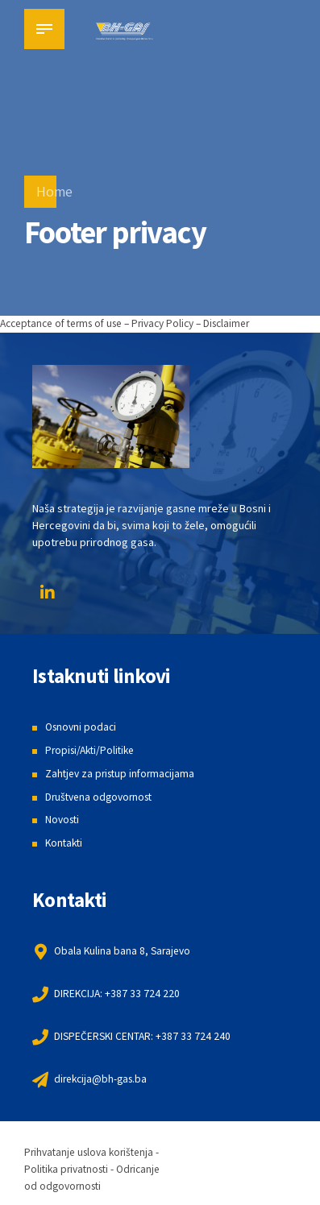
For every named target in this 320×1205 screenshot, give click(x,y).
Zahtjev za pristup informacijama (123, 772)
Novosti (63, 819)
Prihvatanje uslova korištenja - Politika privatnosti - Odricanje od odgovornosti (96, 1168)
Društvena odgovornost (102, 796)
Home (54, 191)
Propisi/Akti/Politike (93, 750)
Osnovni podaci (82, 726)
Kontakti (65, 841)
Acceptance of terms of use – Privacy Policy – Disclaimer (136, 323)
